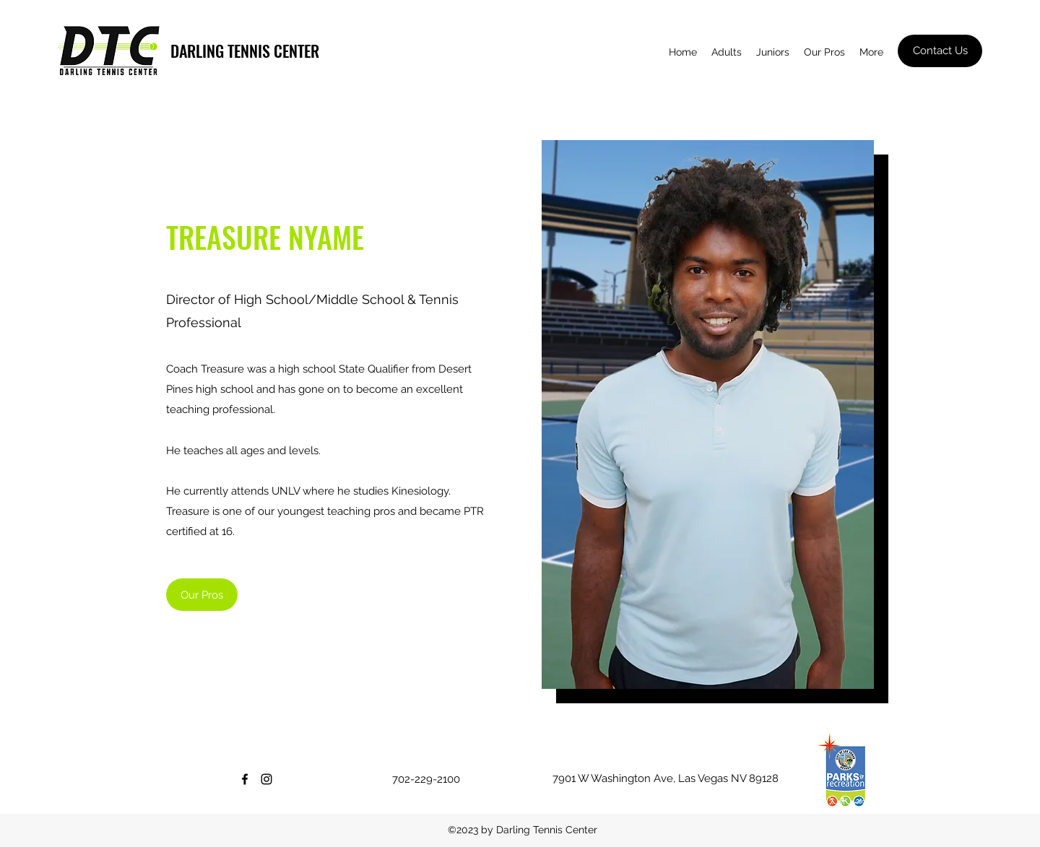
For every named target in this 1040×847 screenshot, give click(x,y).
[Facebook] (245, 779)
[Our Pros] (202, 594)
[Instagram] (266, 779)
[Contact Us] (940, 51)
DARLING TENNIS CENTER (244, 50)
